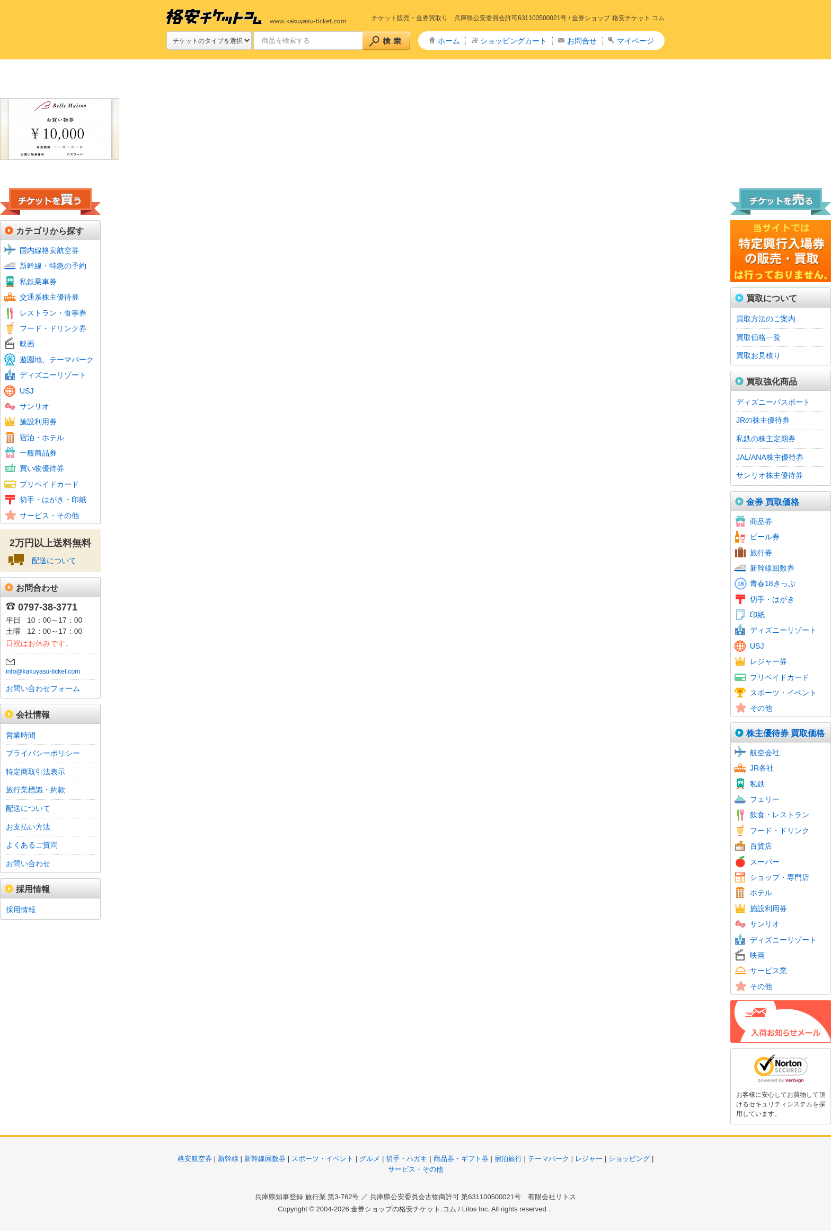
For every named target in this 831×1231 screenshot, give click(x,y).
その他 (761, 708)
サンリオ (34, 406)
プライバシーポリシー (43, 753)
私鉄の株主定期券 (765, 438)
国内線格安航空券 (49, 250)
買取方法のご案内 (765, 319)
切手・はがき (772, 599)
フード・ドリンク (779, 830)
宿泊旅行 (508, 1159)
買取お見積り (758, 355)
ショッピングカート (513, 41)
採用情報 (21, 909)
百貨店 (761, 846)
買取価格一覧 (758, 337)
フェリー (765, 799)
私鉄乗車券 (38, 281)
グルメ (369, 1159)
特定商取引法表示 (35, 771)
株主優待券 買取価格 (785, 733)
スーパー (765, 862)
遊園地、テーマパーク (57, 359)
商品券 (761, 521)
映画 (27, 343)
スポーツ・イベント (783, 692)
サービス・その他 (49, 515)
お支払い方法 (28, 827)
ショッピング (629, 1159)
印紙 (757, 614)
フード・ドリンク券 (53, 328)
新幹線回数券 (772, 568)
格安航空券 (195, 1159)
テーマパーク (548, 1159)
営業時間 (21, 735)
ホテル (761, 892)
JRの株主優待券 (763, 420)
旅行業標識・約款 (35, 789)
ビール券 (765, 536)
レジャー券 (768, 661)
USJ (26, 391)
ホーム (449, 41)
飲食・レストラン (779, 814)
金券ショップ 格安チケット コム (618, 18)
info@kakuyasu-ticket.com (43, 671)
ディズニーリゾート (53, 375)
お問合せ (582, 41)
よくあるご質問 (32, 845)
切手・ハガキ (406, 1159)
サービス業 (768, 970)
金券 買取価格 (772, 502)
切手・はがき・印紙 (53, 499)
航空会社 (765, 752)
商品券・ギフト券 (461, 1159)
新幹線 (228, 1159)
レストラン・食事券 (53, 313)
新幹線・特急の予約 (53, 265)
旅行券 (761, 552)
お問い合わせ (28, 863)
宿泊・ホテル (42, 437)
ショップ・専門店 (779, 877)
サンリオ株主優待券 (769, 475)
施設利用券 (38, 421)
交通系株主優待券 (49, 297)
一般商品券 (38, 453)
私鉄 (757, 784)
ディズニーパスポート (773, 402)
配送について (54, 560)
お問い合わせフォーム (43, 688)
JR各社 (762, 768)
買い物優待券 (42, 468)
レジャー (589, 1159)
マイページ (635, 41)
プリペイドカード (49, 484)
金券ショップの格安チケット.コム (403, 1209)
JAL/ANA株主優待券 (769, 457)
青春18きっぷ (772, 583)
